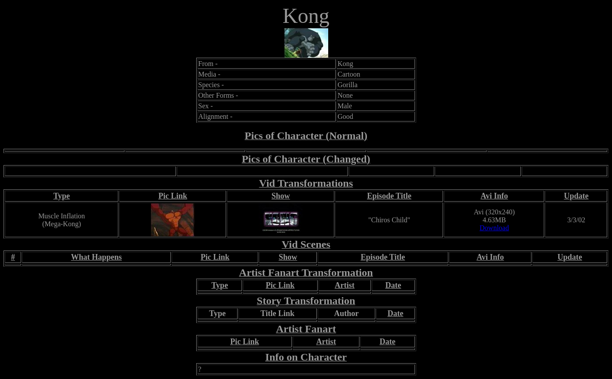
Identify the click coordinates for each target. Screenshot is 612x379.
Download (494, 228)
